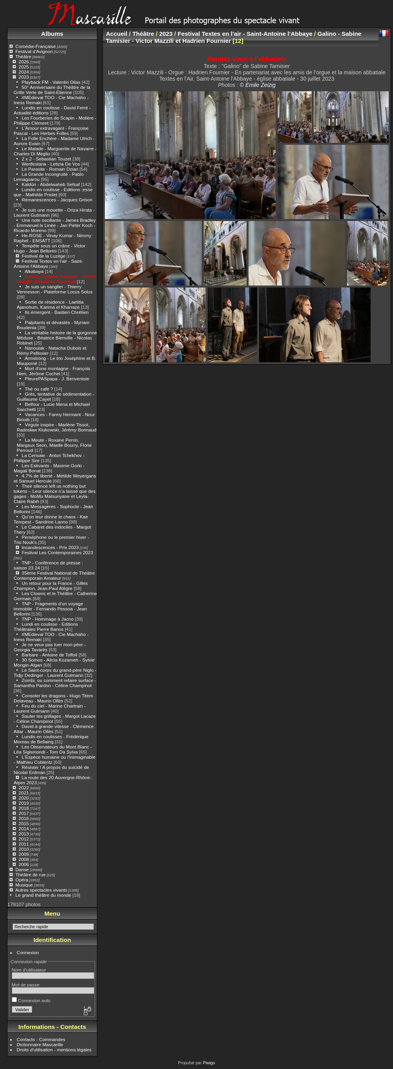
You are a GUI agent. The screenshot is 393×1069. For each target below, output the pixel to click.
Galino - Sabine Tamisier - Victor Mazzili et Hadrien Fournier (56, 279)
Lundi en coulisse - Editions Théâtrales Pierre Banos (46, 626)
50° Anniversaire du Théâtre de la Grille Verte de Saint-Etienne (52, 90)
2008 (23, 859)
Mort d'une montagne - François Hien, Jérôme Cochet (53, 371)
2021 (23, 792)
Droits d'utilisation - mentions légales (54, 1049)
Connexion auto (31, 1000)
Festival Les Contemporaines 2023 (57, 552)
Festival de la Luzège (43, 255)
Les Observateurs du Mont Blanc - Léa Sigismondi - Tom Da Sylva (53, 749)
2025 (23, 66)
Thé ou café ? (39, 388)
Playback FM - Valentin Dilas (51, 82)
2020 (23, 797)
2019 (23, 802)
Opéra (21, 879)
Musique (24, 884)
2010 (23, 849)
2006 (23, 864)
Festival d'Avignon (34, 51)
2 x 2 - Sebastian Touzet (46, 158)
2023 (23, 76)
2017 (23, 813)
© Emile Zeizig (258, 85)
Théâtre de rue (30, 874)
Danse (22, 869)
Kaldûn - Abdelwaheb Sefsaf (51, 184)
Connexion (28, 952)
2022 (23, 787)
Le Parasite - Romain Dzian (50, 168)
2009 (23, 854)
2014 (23, 828)
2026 (23, 61)
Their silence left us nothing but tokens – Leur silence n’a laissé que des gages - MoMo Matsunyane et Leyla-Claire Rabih (55, 493)
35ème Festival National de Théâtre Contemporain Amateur (54, 575)
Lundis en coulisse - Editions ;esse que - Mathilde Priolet (53, 192)
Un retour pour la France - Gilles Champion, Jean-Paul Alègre (51, 586)
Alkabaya (34, 271)
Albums (52, 33)
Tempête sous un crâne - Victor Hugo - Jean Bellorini (50, 248)
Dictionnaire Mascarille (40, 1044)
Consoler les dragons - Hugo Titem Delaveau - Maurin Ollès (53, 698)
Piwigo (209, 1062)
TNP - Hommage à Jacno (48, 618)
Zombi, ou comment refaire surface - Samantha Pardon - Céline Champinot (55, 683)
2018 (23, 808)
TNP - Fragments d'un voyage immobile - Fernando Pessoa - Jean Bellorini (50, 608)
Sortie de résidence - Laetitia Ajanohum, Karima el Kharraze (50, 304)
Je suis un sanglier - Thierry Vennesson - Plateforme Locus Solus (55, 289)
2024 (23, 71)
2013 (23, 833)
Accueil (117, 33)
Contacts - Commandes (41, 1039)
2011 (23, 843)
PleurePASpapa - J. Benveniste (57, 378)
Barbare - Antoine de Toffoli (49, 654)
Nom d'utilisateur (29, 969)
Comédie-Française (35, 46)
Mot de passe (26, 984)
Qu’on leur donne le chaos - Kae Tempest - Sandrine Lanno (51, 519)
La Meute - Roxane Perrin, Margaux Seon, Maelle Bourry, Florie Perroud (54, 445)
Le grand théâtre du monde (43, 895)
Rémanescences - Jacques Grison (57, 199)
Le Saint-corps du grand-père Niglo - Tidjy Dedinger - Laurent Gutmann (55, 672)
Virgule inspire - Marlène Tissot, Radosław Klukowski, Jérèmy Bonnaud (57, 427)
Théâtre (23, 56)
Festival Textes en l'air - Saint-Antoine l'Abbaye (244, 33)
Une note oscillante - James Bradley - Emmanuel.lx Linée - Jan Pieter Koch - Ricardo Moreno (55, 225)
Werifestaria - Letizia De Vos (51, 163)
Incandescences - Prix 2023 (50, 547)
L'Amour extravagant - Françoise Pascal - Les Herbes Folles (51, 130)
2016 (23, 818)
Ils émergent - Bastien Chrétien (56, 312)
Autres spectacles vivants (41, 889)
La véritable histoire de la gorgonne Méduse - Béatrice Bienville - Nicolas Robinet (57, 337)
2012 (23, 838)
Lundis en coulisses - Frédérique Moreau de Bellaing (51, 739)
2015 (23, 823)
